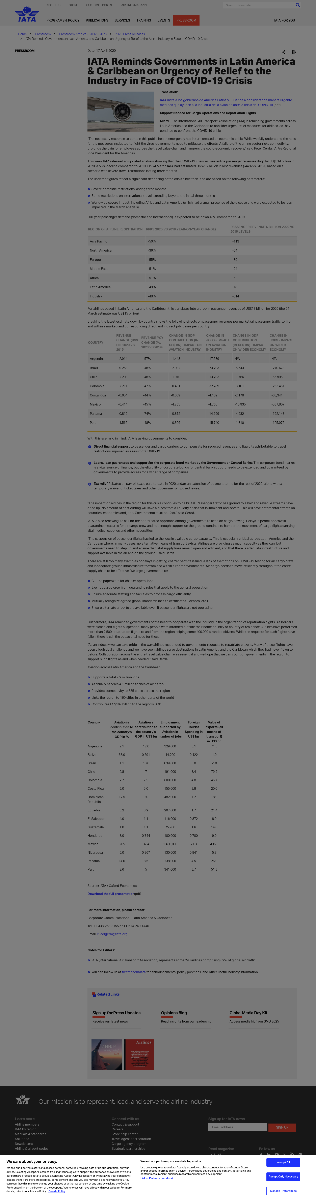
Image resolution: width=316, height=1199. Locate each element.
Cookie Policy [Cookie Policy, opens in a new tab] (56, 1191)
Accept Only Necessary (283, 1176)
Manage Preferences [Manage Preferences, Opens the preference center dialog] (283, 1190)
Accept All (283, 1162)
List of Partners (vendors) (156, 1178)
